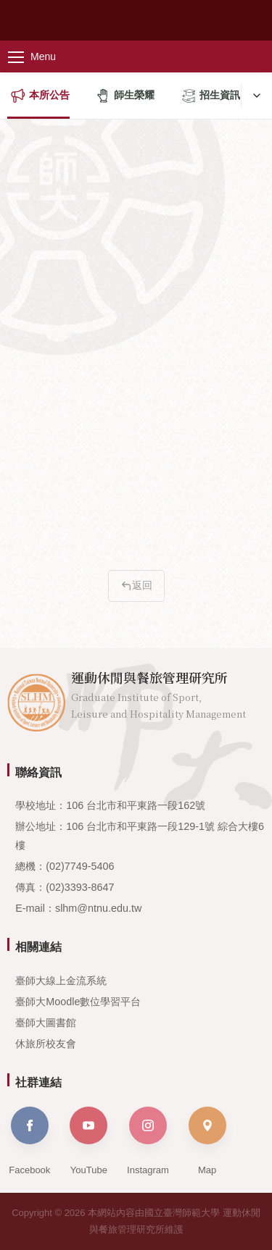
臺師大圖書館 (45, 1022)
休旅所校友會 (45, 1043)
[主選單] (43, 56)
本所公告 (40, 95)
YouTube (88, 1141)
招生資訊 (210, 95)
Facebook (29, 1141)
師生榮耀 (125, 95)
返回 (136, 585)
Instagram (148, 1141)
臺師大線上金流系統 (61, 980)
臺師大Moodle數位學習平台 (78, 1001)
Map (207, 1141)
